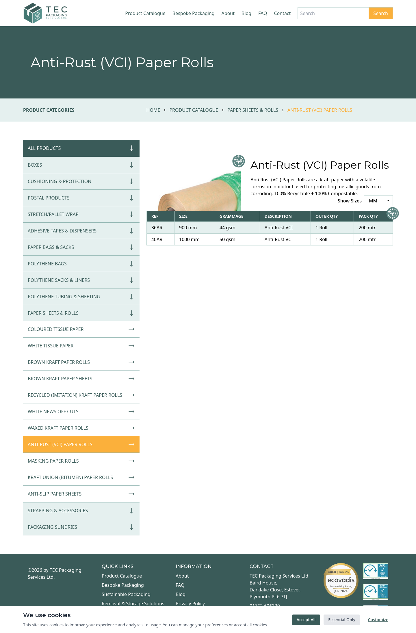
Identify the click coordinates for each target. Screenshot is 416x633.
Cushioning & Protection (81, 181)
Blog (246, 13)
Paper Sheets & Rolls (252, 110)
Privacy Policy (190, 603)
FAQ (262, 13)
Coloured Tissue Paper (81, 329)
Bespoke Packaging (193, 13)
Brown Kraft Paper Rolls (81, 362)
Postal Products (81, 197)
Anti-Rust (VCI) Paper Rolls (81, 444)
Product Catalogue (145, 13)
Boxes (81, 164)
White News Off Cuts (81, 411)
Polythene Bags (81, 263)
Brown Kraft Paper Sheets (81, 378)
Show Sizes (350, 201)
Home (153, 110)
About (228, 13)
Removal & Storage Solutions (133, 603)
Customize (378, 619)
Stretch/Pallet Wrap (81, 214)
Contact (282, 13)
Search (380, 13)
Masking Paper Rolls (81, 460)
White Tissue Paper (81, 345)
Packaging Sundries (81, 527)
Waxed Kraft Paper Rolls (81, 428)
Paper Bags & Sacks (81, 247)
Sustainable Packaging (126, 594)
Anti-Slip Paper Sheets (81, 493)
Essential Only (341, 619)
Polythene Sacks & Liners (81, 280)
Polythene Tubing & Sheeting (81, 296)
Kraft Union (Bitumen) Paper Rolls (81, 477)
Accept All (306, 619)
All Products (81, 148)
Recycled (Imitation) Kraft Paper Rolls (81, 395)
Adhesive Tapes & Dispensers (81, 230)
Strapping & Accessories (81, 510)
